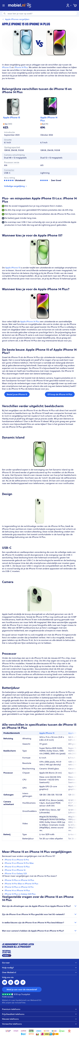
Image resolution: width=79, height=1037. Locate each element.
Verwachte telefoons (39, 1024)
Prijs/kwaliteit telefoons (39, 1014)
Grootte (8, 139)
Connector (9, 170)
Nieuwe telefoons (39, 1019)
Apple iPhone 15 (11, 117)
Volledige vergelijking (15, 186)
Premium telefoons (39, 1009)
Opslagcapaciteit (12, 147)
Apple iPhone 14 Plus (48, 119)
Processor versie (11, 162)
